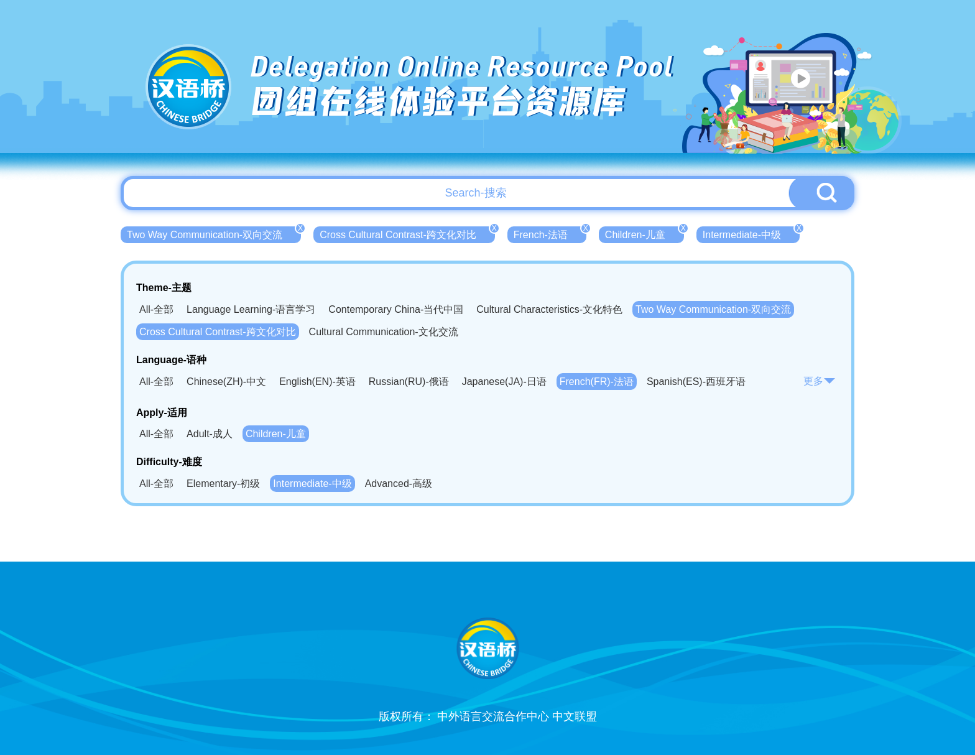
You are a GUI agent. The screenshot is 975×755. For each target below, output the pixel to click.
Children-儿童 (644, 233)
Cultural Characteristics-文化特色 (549, 309)
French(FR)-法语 (597, 381)
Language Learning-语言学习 (251, 309)
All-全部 (156, 309)
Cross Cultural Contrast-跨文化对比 (407, 233)
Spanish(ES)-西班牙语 (696, 381)
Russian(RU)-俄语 (409, 381)
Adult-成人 (210, 433)
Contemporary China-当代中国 (395, 309)
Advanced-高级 (399, 483)
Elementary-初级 (223, 483)
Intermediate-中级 (751, 233)
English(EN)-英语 (317, 381)
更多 (819, 381)
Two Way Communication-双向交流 (214, 233)
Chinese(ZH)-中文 (226, 381)
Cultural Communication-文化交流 (383, 332)
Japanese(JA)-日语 (504, 381)
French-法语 (550, 233)
